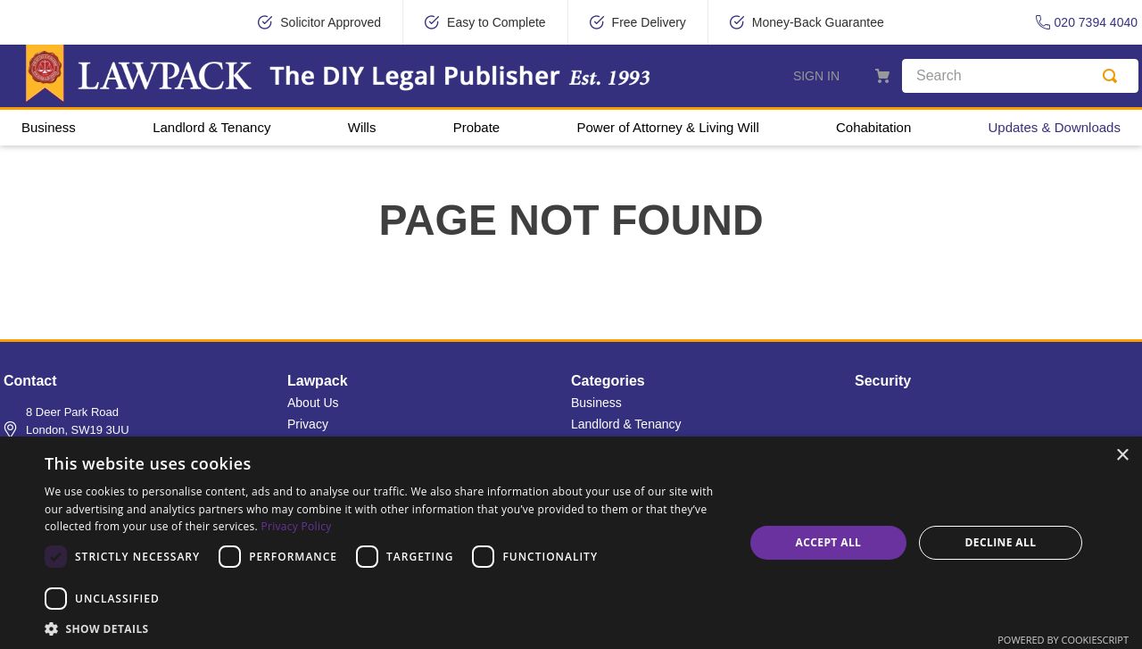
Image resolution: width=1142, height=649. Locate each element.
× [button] (1122, 455)
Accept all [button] (829, 542)
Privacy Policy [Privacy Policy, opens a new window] (296, 526)
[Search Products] (1113, 76)
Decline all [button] (1001, 542)
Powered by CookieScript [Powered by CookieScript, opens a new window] (1063, 639)
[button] (384, 628)
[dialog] (571, 543)
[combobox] (1020, 76)
